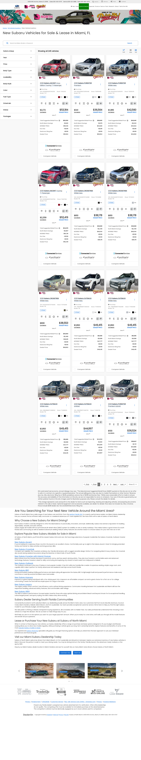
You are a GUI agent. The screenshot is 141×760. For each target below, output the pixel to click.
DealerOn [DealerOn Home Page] (49, 755)
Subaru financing (32, 647)
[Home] (71, 6)
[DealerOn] (28, 755)
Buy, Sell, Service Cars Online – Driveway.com (80, 742)
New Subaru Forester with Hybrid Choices (33, 572)
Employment (36, 742)
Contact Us (65, 669)
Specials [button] (91, 6)
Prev (94, 500)
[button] (68, 66)
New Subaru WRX (22, 607)
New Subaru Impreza (24, 593)
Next (115, 500)
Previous (19, 711)
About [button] (117, 6)
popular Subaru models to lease (29, 644)
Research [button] (111, 6)
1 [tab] (69, 722)
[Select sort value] (124, 51)
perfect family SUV (76, 530)
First (86, 500)
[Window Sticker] (67, 103)
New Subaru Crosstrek (24, 565)
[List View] (135, 51)
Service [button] (102, 6)
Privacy (28, 742)
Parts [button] (106, 6)
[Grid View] (130, 51)
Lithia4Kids (45, 742)
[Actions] (66, 84)
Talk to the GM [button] (123, 6)
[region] (54, 127)
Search (129, 43)
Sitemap (55, 755)
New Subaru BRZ (22, 586)
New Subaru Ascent (23, 558)
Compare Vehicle (49, 160)
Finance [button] (97, 6)
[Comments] (63, 103)
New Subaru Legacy (23, 600)
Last (123, 500)
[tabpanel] (39, 711)
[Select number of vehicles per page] (132, 500)
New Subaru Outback (24, 579)
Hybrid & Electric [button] (84, 6)
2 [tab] (72, 722)
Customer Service (57, 742)
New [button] (73, 6)
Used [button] (77, 6)
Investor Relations (110, 742)
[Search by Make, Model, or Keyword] (68, 43)
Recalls (66, 755)
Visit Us (77, 669)
